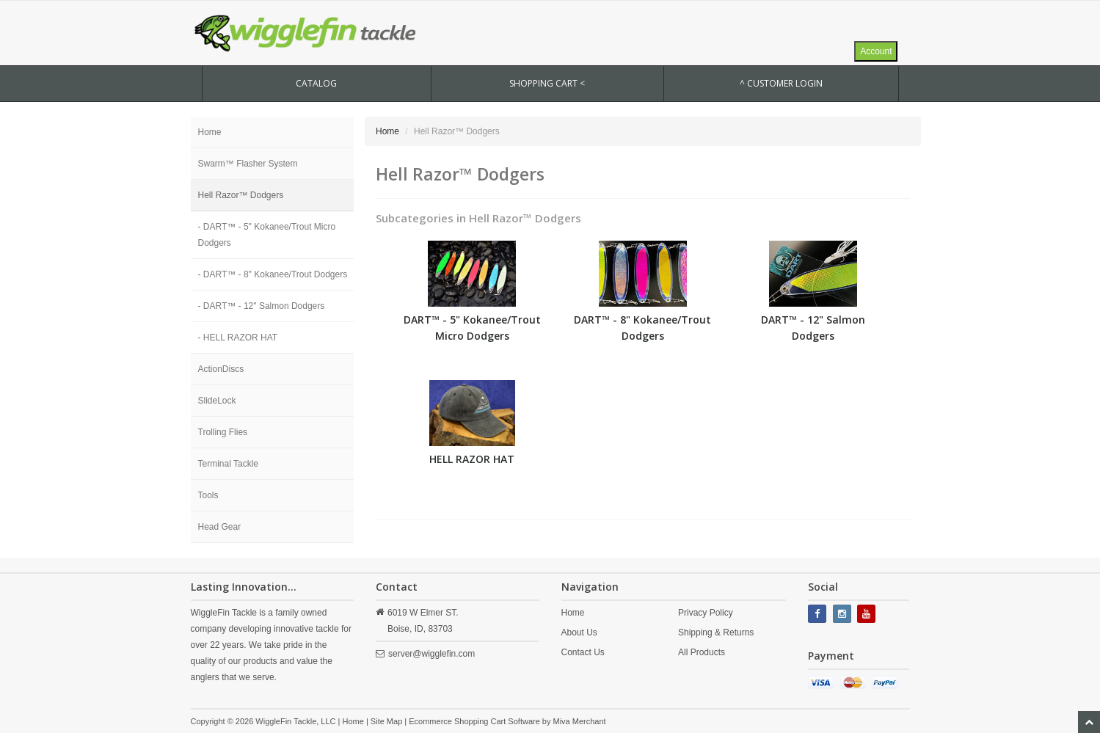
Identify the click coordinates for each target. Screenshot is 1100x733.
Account (876, 51)
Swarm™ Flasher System (248, 163)
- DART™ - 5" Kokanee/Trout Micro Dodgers (267, 235)
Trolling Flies (223, 432)
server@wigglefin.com (431, 654)
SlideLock (217, 400)
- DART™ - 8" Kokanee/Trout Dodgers (273, 274)
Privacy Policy (705, 613)
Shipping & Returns (716, 632)
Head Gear (219, 527)
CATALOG (316, 83)
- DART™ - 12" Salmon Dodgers (261, 306)
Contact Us (583, 652)
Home (210, 132)
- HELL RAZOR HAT (238, 337)
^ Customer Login (781, 83)
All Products (701, 652)
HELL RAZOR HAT (471, 459)
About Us (579, 632)
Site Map (386, 721)
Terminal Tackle (228, 464)
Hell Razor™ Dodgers (241, 195)
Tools (208, 495)
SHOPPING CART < (547, 83)
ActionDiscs (221, 369)
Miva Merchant (579, 721)
